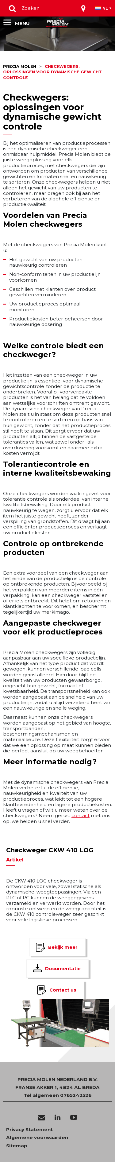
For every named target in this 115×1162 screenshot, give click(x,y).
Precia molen (19, 66)
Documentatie (63, 968)
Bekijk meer (63, 947)
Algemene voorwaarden (37, 1137)
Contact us (62, 990)
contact (80, 815)
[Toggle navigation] (83, 8)
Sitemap (16, 1146)
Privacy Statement (29, 1129)
